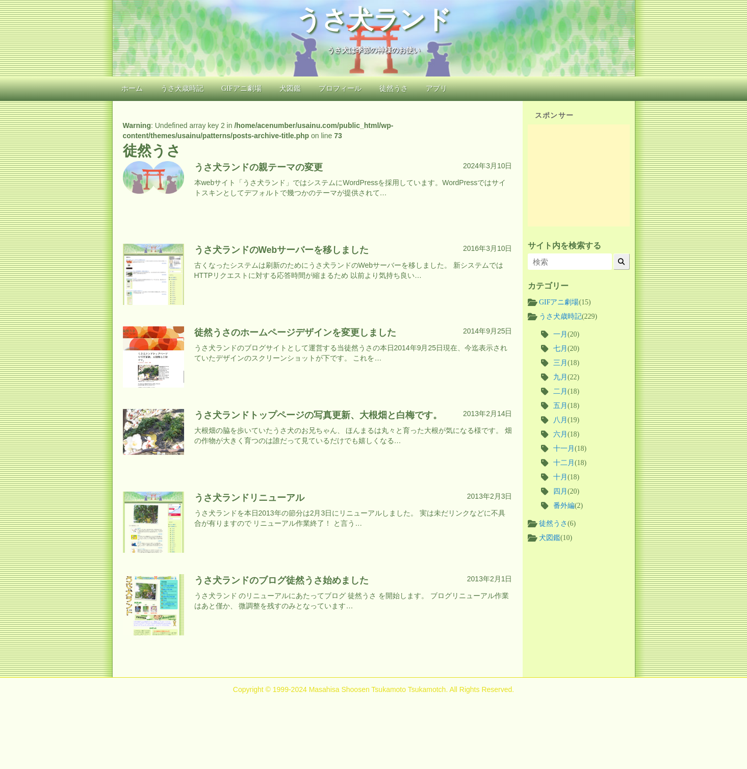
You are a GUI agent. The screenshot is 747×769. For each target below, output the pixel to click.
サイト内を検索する (564, 245)
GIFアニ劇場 (241, 88)
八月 (560, 420)
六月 (560, 434)
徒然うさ (393, 88)
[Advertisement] (579, 175)
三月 (560, 363)
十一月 (564, 448)
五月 (560, 405)
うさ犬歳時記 (182, 88)
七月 (560, 348)
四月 (560, 491)
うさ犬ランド (373, 19)
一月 (560, 334)
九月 (560, 377)
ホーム (132, 88)
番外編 (564, 505)
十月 (560, 477)
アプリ (436, 88)
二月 (560, 391)
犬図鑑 (290, 88)
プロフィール (340, 88)
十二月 (564, 463)
